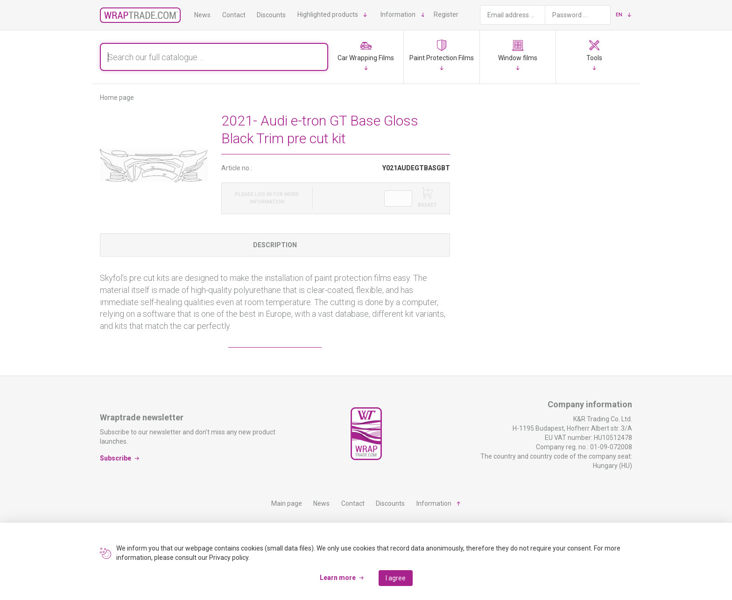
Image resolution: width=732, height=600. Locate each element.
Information (397, 14)
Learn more (338, 577)
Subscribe (115, 458)
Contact (234, 15)
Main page (286, 503)
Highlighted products (327, 14)
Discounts (271, 15)
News (202, 15)
